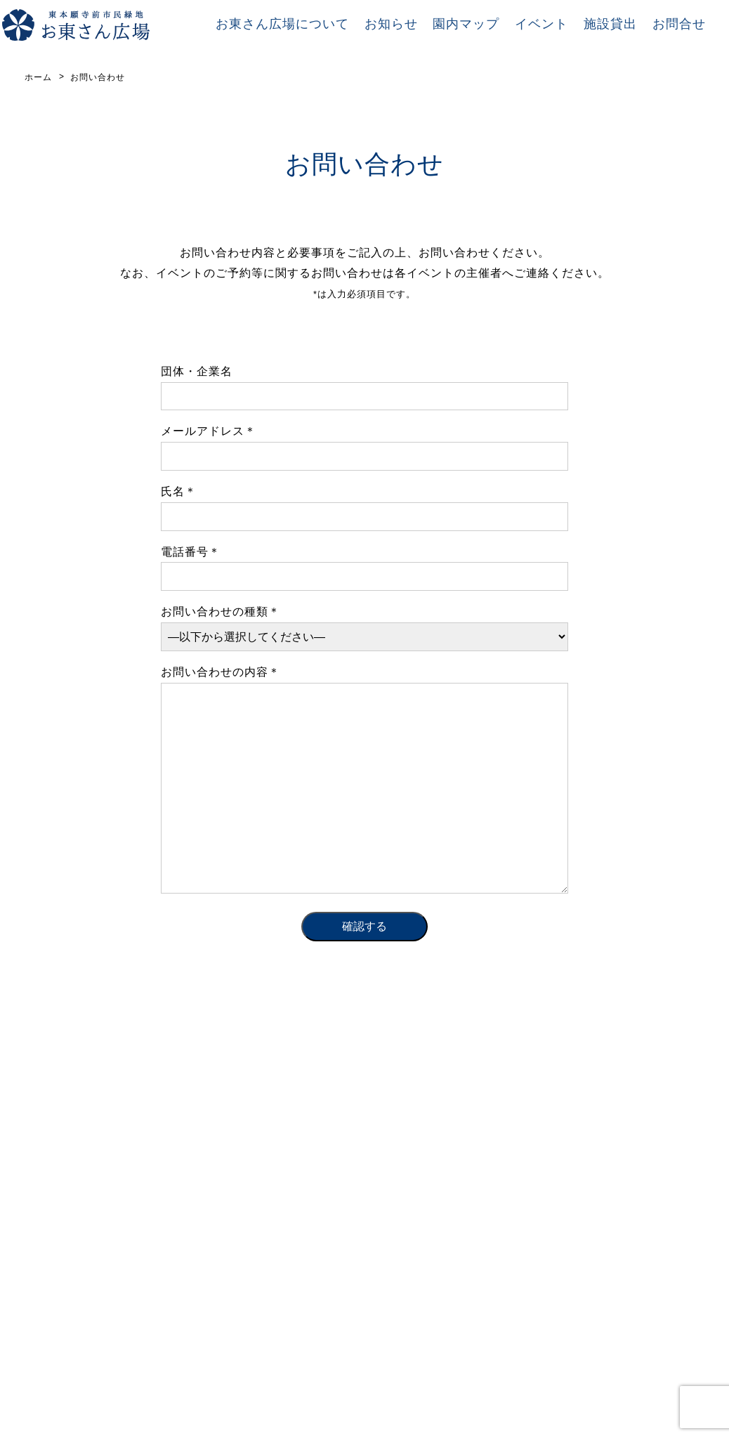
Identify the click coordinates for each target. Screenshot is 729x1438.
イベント (541, 24)
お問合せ (679, 24)
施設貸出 (610, 24)
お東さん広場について (282, 24)
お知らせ (391, 24)
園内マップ (466, 24)
